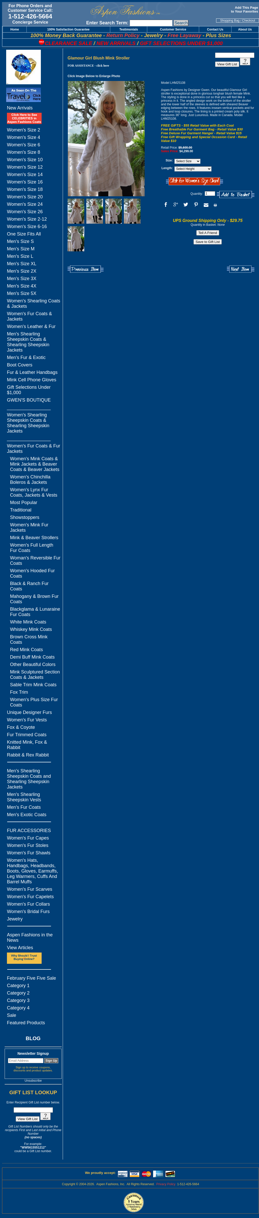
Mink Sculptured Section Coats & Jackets (35, 674)
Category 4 (18, 1007)
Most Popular (23, 502)
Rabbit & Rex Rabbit (28, 755)
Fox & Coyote (21, 727)
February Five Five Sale (31, 978)
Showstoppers (24, 517)
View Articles (20, 947)
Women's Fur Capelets (30, 896)
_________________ (29, 407)
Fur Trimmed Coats (27, 734)
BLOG (33, 1038)
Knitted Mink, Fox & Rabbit (27, 745)
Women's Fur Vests (27, 719)
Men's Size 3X (21, 278)
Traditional (20, 510)
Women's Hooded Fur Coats (32, 573)
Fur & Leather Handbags (32, 372)
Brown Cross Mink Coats (29, 639)
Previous (86, 269)
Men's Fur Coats (24, 807)
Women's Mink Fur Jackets (29, 527)
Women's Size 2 (23, 129)
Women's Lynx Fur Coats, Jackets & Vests (33, 492)
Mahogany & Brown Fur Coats (34, 599)
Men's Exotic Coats (27, 814)
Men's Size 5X (21, 293)
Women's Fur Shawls (28, 852)
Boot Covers (19, 364)
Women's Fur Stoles (27, 845)
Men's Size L (20, 256)
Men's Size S (20, 241)
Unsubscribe (33, 1080)
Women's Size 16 (25, 182)
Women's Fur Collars (28, 904)
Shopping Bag (229, 20)
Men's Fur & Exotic (26, 357)
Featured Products (26, 1022)
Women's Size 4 (23, 137)
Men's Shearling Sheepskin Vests (24, 797)
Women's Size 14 (25, 174)
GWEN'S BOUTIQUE (29, 400)
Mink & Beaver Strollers (34, 537)
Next (240, 269)
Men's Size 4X (21, 286)
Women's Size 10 (25, 159)
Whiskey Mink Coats (31, 629)
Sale (11, 1015)
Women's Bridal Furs (28, 911)
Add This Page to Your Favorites (245, 9)
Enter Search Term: (107, 22)
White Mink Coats (28, 622)
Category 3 (18, 1000)
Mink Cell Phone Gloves (31, 379)
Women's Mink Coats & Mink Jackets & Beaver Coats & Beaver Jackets (34, 464)
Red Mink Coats (26, 649)
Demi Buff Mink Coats (32, 657)
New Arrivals (20, 107)
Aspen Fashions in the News (30, 937)
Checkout (248, 20)
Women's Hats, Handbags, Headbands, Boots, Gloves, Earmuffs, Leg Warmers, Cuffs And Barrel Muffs (32, 871)
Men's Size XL (21, 263)
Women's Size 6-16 (27, 226)
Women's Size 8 (23, 152)
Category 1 (18, 985)
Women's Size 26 (25, 211)
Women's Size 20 (25, 196)
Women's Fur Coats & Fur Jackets (33, 448)
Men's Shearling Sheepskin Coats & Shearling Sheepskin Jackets (28, 342)
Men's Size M (20, 248)
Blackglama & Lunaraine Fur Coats (35, 612)
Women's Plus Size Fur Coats (34, 702)
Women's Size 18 (25, 189)
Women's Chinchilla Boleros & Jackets (30, 479)
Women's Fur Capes (28, 838)
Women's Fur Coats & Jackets (29, 316)
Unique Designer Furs (29, 712)
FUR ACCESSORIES (29, 830)
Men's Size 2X (21, 271)
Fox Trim (19, 692)
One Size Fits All (24, 234)
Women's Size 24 (25, 204)
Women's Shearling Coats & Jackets (33, 303)
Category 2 (18, 993)
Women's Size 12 (25, 167)
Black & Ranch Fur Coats (29, 586)
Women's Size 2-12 (27, 219)
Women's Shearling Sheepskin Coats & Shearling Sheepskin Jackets (28, 423)
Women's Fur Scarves (29, 889)
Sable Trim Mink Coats (33, 684)
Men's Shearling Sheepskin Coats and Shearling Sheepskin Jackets (29, 779)
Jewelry (15, 919)
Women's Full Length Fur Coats (31, 548)
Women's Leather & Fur (31, 326)
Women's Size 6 (23, 144)
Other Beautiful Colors (32, 664)
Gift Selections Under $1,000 (29, 390)
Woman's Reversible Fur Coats (35, 560)
